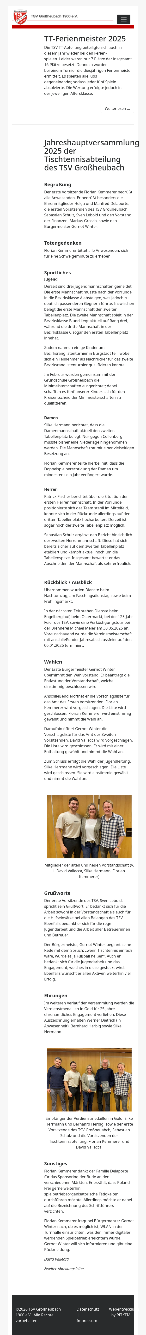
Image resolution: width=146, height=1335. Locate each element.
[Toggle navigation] (123, 19)
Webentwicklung (124, 1309)
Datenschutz (88, 1309)
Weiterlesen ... (117, 108)
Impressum (87, 1320)
